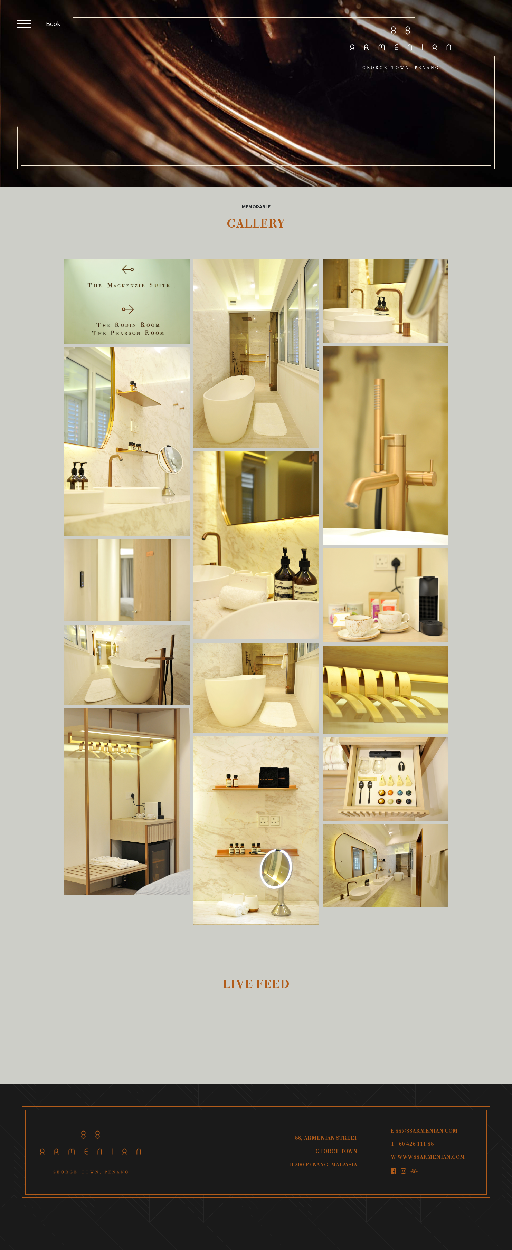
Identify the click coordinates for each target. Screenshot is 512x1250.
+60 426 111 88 (415, 1144)
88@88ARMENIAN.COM (426, 1131)
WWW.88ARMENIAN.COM (431, 1157)
